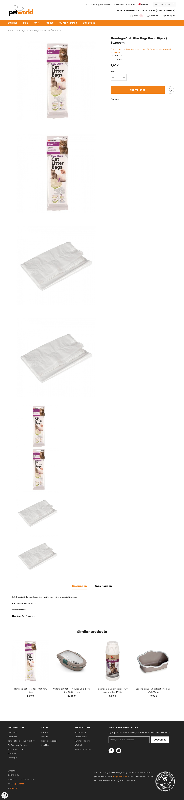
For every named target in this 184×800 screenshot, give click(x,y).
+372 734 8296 (129, 4)
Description (79, 586)
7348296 (14, 788)
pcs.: (113, 71)
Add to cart (137, 90)
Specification (103, 586)
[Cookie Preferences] (4, 795)
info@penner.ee (17, 784)
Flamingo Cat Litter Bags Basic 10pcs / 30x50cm (39, 30)
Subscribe (160, 739)
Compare (115, 99)
